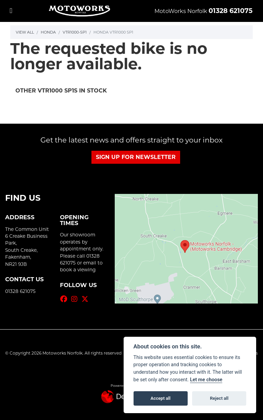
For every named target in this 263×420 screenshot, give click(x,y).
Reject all (219, 398)
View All (25, 32)
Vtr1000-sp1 (75, 32)
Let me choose (206, 380)
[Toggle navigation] (10, 11)
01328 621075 (230, 11)
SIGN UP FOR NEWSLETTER (136, 157)
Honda (48, 32)
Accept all (161, 398)
